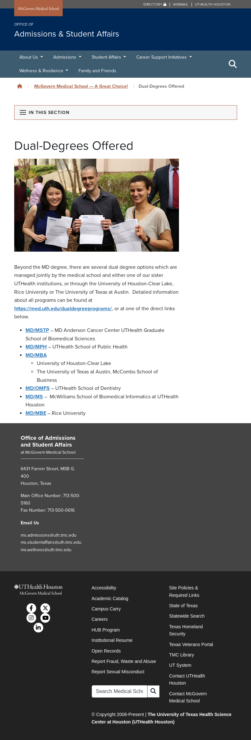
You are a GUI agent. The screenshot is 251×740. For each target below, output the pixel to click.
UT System (180, 665)
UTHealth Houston (213, 4)
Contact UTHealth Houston (187, 679)
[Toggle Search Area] (233, 64)
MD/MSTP (37, 330)
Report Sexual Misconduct (118, 671)
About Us (29, 57)
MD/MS (34, 396)
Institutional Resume (112, 640)
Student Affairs (107, 57)
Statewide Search (187, 616)
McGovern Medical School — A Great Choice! (81, 86)
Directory (155, 4)
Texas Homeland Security (186, 630)
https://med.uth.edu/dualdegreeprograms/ (63, 308)
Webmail (180, 4)
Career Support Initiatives (162, 57)
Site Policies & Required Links (184, 591)
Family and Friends (97, 71)
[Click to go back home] (20, 86)
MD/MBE (36, 413)
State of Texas (183, 605)
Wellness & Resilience (42, 71)
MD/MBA (36, 355)
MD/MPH (36, 347)
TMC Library (181, 654)
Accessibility (104, 587)
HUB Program (106, 629)
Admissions (65, 57)
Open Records (106, 651)
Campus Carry (106, 608)
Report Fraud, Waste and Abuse (124, 661)
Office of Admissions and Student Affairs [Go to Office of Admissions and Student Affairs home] (48, 441)
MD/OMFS (38, 388)
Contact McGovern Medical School (188, 697)
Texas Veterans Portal (191, 644)
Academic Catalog (110, 598)
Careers (100, 619)
